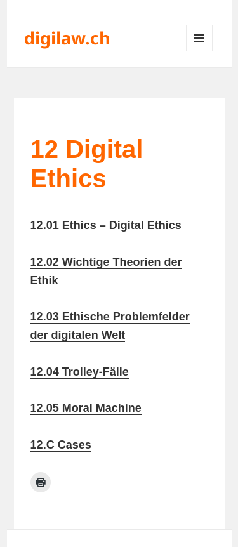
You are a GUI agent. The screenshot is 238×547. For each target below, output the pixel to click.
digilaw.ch (67, 37)
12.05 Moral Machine (86, 408)
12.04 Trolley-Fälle (79, 372)
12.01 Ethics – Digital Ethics (106, 225)
